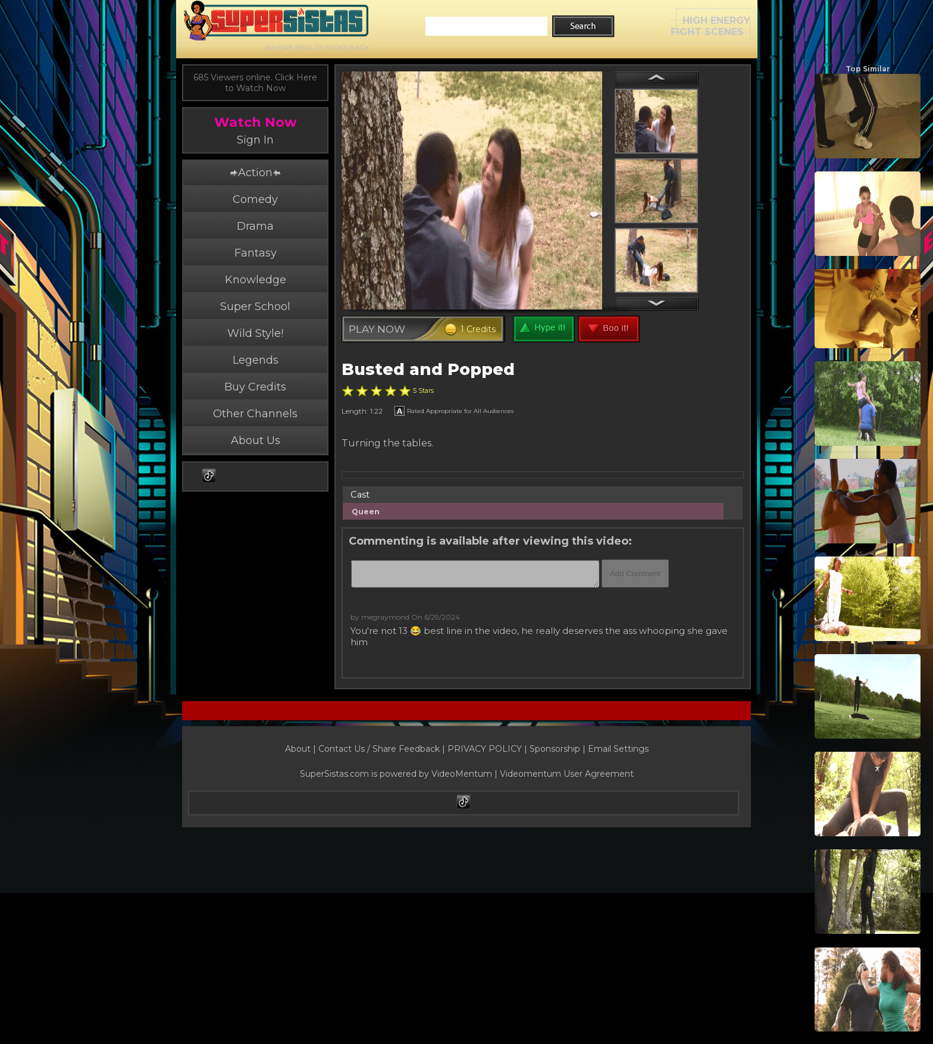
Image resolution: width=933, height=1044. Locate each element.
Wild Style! (255, 333)
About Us (255, 440)
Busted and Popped (428, 369)
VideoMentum (461, 773)
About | (301, 748)
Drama (255, 226)
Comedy (255, 199)
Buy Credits (255, 386)
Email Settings (618, 748)
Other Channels (255, 413)
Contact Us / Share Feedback (379, 748)
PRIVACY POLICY (484, 748)
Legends (255, 360)
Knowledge (255, 279)
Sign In (255, 139)
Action (255, 172)
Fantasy (255, 253)
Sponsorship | (559, 748)
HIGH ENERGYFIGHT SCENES (710, 26)
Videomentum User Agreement (567, 773)
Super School (255, 306)
